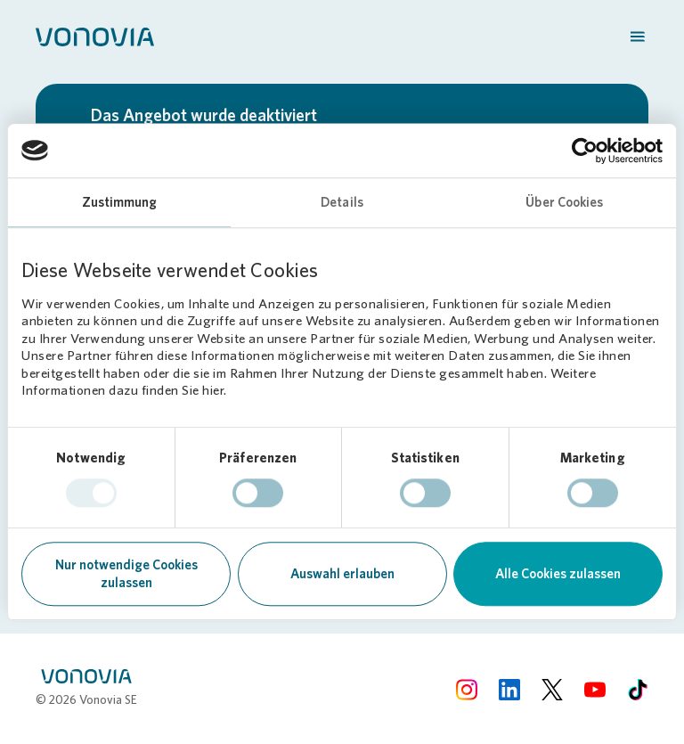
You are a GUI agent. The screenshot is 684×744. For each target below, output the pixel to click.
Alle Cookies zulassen (558, 574)
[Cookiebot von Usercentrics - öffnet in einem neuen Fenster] (585, 150)
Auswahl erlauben (342, 574)
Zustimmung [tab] (120, 202)
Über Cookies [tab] (564, 202)
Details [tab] (342, 202)
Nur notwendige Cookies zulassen (126, 574)
